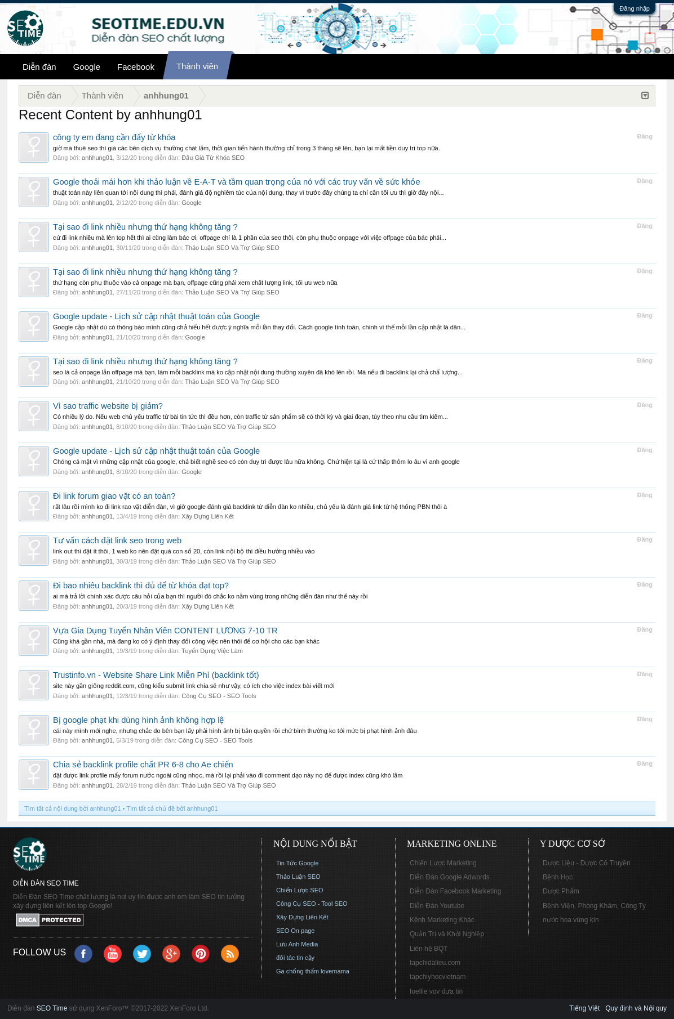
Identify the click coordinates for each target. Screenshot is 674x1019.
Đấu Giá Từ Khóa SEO (213, 157)
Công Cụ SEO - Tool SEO (312, 903)
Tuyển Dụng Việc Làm (212, 650)
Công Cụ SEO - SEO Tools (218, 695)
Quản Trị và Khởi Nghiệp (447, 934)
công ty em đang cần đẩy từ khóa (114, 137)
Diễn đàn (39, 66)
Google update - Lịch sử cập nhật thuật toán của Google (156, 316)
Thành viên (197, 66)
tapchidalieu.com (435, 963)
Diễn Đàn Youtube (437, 906)
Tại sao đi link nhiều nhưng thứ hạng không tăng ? (145, 226)
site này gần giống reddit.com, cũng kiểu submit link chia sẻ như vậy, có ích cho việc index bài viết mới (193, 685)
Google (86, 66)
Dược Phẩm (561, 891)
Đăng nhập (634, 8)
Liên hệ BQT (429, 949)
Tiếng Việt (584, 1008)
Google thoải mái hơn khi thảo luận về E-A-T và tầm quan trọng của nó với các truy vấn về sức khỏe (236, 181)
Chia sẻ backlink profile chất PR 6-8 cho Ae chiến (143, 764)
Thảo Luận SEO (298, 876)
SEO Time (52, 1008)
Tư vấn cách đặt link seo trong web (117, 540)
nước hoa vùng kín (571, 920)
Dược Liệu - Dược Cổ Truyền (587, 863)
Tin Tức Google (297, 863)
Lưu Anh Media (297, 944)
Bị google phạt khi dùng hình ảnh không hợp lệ (138, 720)
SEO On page (295, 930)
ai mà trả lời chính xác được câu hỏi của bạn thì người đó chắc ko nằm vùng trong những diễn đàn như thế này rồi (210, 596)
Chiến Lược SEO (299, 890)
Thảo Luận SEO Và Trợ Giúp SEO (232, 247)
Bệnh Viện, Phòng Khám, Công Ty (594, 906)
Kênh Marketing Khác (442, 920)
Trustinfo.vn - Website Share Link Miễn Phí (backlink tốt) (156, 675)
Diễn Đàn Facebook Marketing (455, 891)
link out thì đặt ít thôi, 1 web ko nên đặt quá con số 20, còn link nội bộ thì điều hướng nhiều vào (183, 551)
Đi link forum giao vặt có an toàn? (114, 495)
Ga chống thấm (297, 971)
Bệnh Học (558, 877)
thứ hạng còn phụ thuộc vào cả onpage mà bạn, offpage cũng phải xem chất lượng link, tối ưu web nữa (195, 282)
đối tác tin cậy (295, 957)
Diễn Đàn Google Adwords (450, 877)
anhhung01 (97, 157)
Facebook (135, 66)
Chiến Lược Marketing (443, 863)
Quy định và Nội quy (636, 1008)
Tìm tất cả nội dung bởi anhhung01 (72, 808)
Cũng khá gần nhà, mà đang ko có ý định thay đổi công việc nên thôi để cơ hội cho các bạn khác (186, 641)
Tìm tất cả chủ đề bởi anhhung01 (172, 808)
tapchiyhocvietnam (437, 977)
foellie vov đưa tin (436, 991)
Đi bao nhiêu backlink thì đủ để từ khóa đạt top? (141, 585)
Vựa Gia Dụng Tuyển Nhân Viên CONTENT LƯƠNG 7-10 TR (165, 630)
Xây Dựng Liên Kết (207, 516)
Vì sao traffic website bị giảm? (108, 405)
